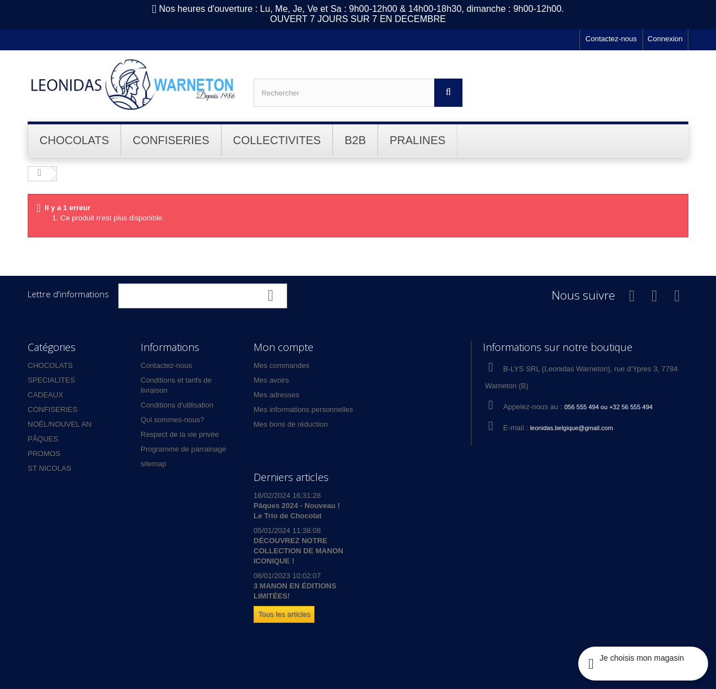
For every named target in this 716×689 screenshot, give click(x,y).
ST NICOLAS (49, 468)
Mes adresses (276, 395)
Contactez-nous (611, 38)
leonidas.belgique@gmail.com (571, 427)
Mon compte (283, 347)
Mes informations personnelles (303, 409)
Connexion (665, 38)
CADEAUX (45, 395)
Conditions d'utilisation (177, 405)
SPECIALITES (51, 380)
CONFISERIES (52, 409)
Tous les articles (284, 614)
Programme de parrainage (183, 449)
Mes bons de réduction (291, 424)
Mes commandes (281, 365)
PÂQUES (43, 439)
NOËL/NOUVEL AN (59, 424)
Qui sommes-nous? (172, 419)
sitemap (154, 464)
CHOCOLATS (50, 365)
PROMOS (44, 453)
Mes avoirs (271, 380)
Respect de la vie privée (180, 434)
